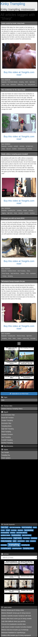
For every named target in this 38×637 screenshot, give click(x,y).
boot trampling (26, 527)
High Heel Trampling (7, 429)
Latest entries (6, 607)
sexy (27, 541)
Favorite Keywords (8, 524)
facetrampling (5, 532)
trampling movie (16, 548)
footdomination (22, 149)
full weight (33, 338)
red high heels (29, 146)
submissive (13, 84)
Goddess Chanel (12, 271)
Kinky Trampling (12, 4)
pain (14, 541)
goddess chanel (5, 535)
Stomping (10, 276)
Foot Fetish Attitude (12, 82)
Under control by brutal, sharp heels (12, 23)
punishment (21, 541)
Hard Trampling (6, 437)
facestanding (29, 530)
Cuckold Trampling (7, 440)
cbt (25, 84)
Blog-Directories (7, 446)
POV (27, 273)
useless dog (26, 338)
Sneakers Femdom (7, 434)
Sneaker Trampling (7, 420)
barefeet (14, 149)
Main (2, 400)
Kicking (4, 276)
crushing (13, 530)
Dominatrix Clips (6, 423)
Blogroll (4, 412)
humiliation (26, 538)
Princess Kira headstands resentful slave (13, 624)
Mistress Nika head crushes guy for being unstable (16, 618)
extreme (26, 213)
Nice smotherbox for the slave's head (13, 90)
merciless (32, 213)
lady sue (8, 149)
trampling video (28, 548)
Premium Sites (6, 406)
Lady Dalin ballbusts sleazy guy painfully (13, 621)
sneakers (32, 541)
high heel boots (26, 535)
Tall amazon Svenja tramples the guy (13, 281)
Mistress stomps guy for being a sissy (12, 610)
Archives (5, 554)
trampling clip (25, 545)
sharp (3, 84)
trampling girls (6, 548)
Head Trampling (6, 431)
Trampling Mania (6, 426)
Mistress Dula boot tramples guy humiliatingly (14, 630)
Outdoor (23, 273)
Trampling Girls (11, 210)
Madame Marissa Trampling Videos (11, 408)
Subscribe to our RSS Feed (19, 393)
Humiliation (33, 273)
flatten (14, 338)
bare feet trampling (15, 527)
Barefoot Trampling (7, 443)
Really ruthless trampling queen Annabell (14, 154)
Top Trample (5, 452)
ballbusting (20, 84)
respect (19, 338)
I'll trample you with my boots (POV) (12, 218)
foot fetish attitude (22, 532)
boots (34, 527)
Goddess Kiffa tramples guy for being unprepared (16, 635)
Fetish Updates (5, 458)
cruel (7, 84)
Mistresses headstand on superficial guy (13, 632)
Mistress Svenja (21, 335)
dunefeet (20, 530)
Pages (4, 397)
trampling (21, 82)
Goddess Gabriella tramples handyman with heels (16, 616)
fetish (26, 82)
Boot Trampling (21, 271)
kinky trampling (6, 541)
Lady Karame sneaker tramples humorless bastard (16, 627)
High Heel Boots (15, 273)
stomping (22, 146)
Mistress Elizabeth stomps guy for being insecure (16, 613)
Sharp (28, 271)
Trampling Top (5, 455)
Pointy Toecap (5, 273)
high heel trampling (6, 538)
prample (16, 146)
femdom (12, 532)
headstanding (16, 535)
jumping (34, 538)
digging (4, 213)
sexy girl (20, 213)
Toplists (4, 449)
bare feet (4, 527)
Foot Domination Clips (8, 415)
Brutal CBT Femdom (7, 417)
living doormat (31, 84)
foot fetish (29, 149)
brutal (2, 530)
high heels (32, 82)
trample (25, 210)
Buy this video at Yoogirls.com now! (19, 73)
